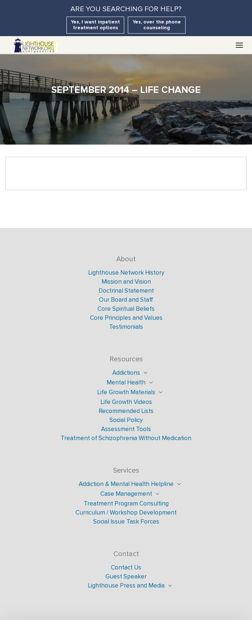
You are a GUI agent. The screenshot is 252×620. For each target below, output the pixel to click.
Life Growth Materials (126, 392)
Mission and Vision (126, 281)
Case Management (126, 494)
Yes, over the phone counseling (156, 25)
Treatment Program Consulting (126, 503)
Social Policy (126, 420)
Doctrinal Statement (126, 290)
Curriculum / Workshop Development (126, 512)
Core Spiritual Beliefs (126, 309)
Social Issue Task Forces (126, 521)
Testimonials (126, 327)
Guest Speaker (126, 576)
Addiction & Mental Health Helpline (126, 484)
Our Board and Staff (126, 299)
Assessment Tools (126, 429)
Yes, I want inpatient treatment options (95, 25)
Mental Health (126, 382)
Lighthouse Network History (126, 272)
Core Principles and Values (126, 318)
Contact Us (126, 567)
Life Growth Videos (126, 402)
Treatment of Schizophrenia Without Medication (126, 438)
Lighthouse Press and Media (126, 585)
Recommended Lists (126, 411)
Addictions (126, 372)
